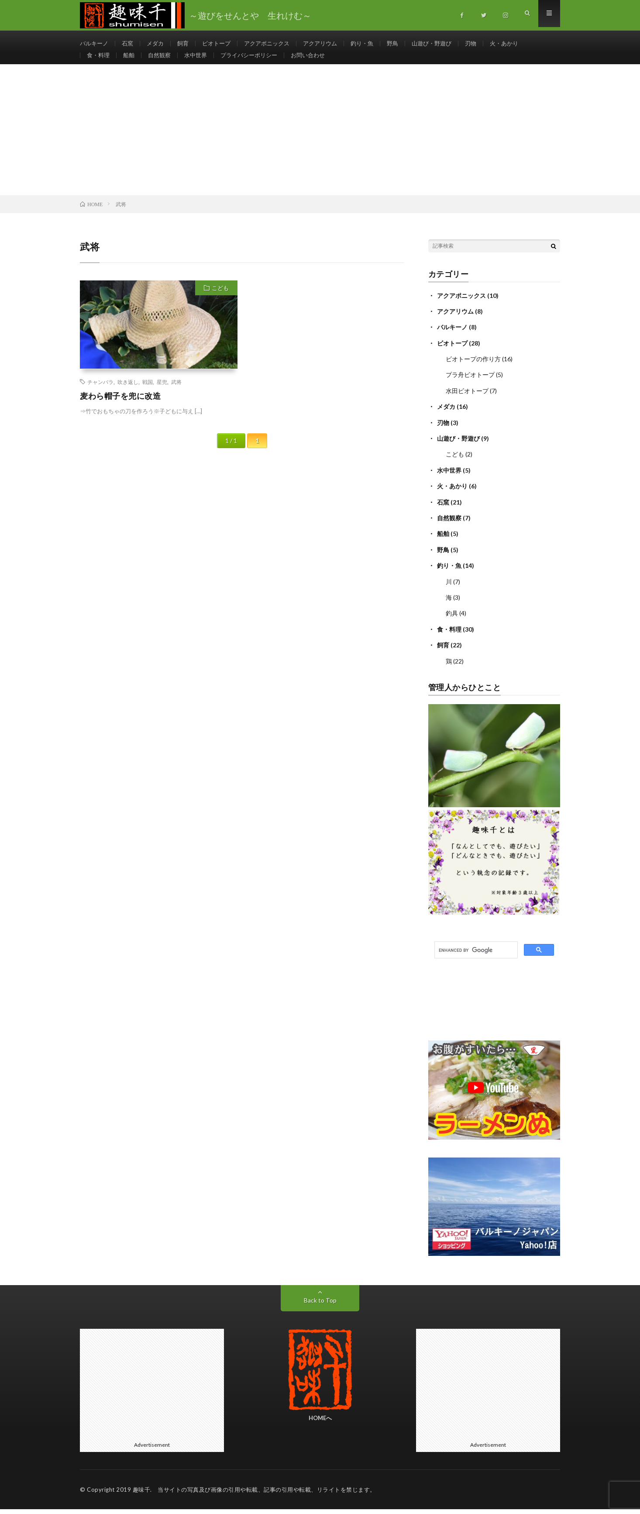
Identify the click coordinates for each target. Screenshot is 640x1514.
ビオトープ (222, 43)
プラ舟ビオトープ (470, 383)
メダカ (159, 43)
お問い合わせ (319, 59)
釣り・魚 (376, 43)
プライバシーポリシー (257, 59)
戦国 (147, 390)
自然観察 (163, 59)
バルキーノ (95, 43)
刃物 (490, 43)
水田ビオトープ (467, 398)
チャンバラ (100, 390)
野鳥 (408, 43)
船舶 (131, 59)
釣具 (452, 618)
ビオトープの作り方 (473, 367)
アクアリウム (332, 43)
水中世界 (201, 59)
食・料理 (99, 59)
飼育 (188, 43)
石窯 (130, 43)
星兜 (162, 390)
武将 (176, 390)
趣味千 (142, 1494)
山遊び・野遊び (449, 43)
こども (220, 296)
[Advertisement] (320, 138)
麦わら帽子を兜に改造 (120, 404)
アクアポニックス (275, 43)
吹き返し (127, 390)
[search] (475, 955)
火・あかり (525, 43)
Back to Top (320, 1305)
